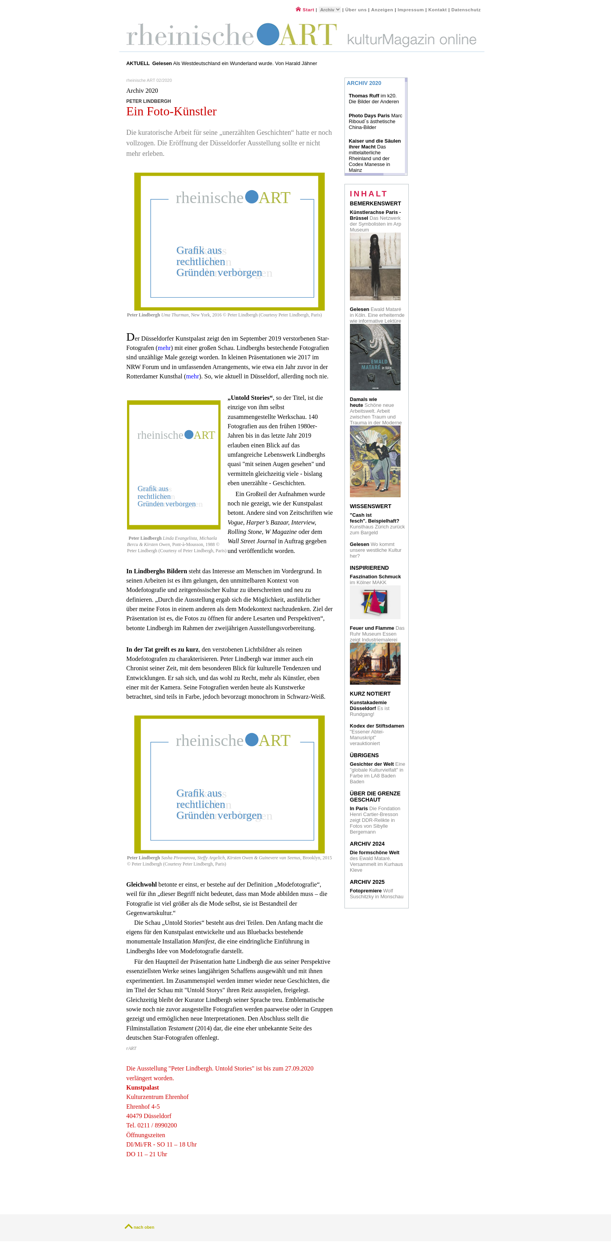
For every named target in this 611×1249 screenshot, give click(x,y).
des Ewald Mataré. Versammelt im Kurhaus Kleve (376, 861)
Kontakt (437, 9)
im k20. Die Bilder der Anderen (374, 98)
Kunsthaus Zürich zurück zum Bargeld (377, 523)
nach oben (144, 1227)
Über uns (356, 9)
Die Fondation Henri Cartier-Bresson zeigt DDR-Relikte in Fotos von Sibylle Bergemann (375, 820)
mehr (164, 348)
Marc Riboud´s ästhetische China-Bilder (375, 121)
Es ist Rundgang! (370, 708)
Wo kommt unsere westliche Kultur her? (375, 550)
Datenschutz (466, 9)
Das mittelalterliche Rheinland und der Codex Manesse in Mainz (375, 155)
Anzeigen (382, 9)
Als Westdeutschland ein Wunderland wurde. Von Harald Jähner (234, 63)
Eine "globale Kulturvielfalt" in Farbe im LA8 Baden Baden (377, 772)
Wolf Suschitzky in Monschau (376, 893)
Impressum (411, 9)
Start (305, 9)
